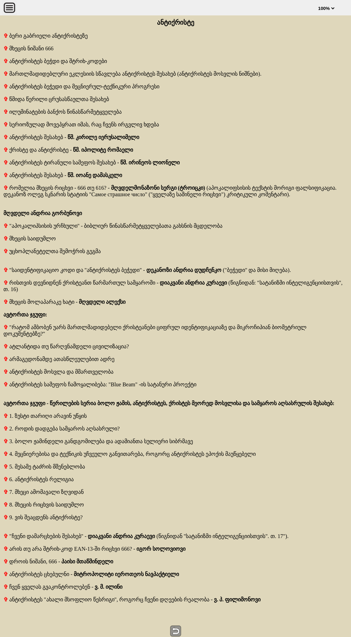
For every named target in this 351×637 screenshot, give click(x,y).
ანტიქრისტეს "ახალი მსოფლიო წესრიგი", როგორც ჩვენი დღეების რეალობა (106, 599)
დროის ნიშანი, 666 (30, 561)
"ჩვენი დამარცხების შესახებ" (43, 536)
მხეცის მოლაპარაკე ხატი (38, 302)
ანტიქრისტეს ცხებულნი (36, 574)
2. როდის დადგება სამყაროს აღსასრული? (61, 429)
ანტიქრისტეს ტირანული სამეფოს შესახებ (59, 162)
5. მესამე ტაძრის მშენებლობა (44, 467)
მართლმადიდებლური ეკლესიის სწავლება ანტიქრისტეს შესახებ (89, 74)
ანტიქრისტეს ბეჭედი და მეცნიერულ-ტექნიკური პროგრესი (81, 86)
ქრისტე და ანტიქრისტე (36, 150)
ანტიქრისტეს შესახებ (33, 137)
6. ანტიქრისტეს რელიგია (38, 479)
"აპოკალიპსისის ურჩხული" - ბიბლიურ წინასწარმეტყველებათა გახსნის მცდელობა (112, 226)
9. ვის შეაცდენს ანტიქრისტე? (43, 517)
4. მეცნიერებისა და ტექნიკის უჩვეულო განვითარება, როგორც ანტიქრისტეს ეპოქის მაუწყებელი (129, 454)
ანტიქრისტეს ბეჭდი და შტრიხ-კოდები (55, 61)
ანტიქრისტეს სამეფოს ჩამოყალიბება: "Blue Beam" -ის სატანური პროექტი (99, 384)
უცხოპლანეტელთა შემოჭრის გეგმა (52, 251)
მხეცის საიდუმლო (29, 238)
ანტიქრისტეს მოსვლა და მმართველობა (58, 372)
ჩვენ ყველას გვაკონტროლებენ (46, 587)
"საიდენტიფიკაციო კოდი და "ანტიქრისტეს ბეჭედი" (72, 270)
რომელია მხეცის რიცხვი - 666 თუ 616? (55, 188)
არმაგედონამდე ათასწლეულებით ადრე (58, 359)
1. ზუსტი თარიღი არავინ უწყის (45, 416)
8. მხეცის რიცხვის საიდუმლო (43, 505)
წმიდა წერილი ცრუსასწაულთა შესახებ (56, 99)
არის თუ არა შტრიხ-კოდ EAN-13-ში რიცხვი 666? (67, 549)
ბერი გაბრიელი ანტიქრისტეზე (45, 36)
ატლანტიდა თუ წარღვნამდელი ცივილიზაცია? (66, 346)
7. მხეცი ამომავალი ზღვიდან (43, 492)
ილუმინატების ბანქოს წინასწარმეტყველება (62, 112)
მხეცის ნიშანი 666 (28, 48)
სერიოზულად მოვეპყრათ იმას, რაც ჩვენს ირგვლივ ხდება (81, 124)
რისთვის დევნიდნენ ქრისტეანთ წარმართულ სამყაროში (79, 283)
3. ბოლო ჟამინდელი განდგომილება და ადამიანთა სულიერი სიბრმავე (98, 441)
